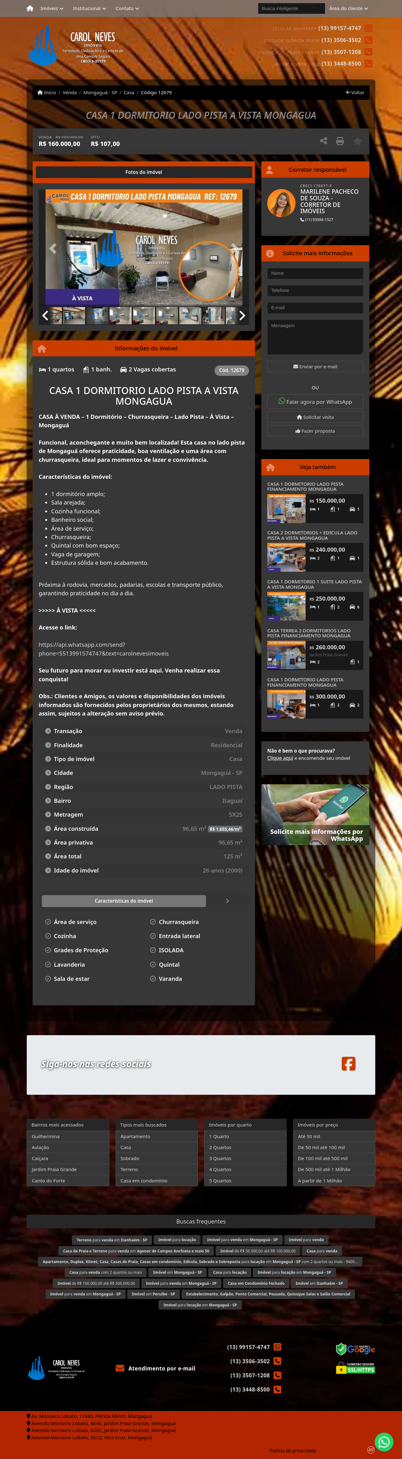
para (177, 1239)
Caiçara (40, 1158)
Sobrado (130, 1158)
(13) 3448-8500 (341, 63)
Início (46, 92)
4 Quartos (220, 1169)
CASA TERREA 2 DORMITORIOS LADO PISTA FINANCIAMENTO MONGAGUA (308, 633)
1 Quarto (219, 1136)
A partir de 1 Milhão (320, 1180)
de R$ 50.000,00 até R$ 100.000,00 (258, 1251)
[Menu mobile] (30, 8)
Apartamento (135, 1136)
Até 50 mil (309, 1136)
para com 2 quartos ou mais (105, 1272)
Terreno (129, 1169)
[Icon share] (349, 1063)
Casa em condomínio (144, 1180)
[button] (54, 248)
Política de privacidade (293, 1451)
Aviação (40, 1147)
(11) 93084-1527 (316, 219)
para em (112, 1240)
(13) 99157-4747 (339, 28)
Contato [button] (124, 8)
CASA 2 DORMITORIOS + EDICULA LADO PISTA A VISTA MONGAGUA (312, 535)
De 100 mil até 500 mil (323, 1158)
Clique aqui (280, 758)
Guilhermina (46, 1136)
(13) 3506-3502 (341, 40)
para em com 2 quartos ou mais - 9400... (200, 1261)
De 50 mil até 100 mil (321, 1147)
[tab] (59, 172)
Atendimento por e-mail (156, 1368)
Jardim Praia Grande (54, 1169)
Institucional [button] (86, 8)
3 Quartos (220, 1158)
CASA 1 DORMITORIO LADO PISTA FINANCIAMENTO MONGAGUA (305, 486)
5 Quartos (220, 1180)
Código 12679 (156, 92)
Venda (70, 92)
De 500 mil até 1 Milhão (324, 1169)
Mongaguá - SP (100, 92)
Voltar (355, 92)
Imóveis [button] (49, 8)
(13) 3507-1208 (341, 52)
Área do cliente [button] (346, 8)
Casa (129, 92)
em (177, 1272)
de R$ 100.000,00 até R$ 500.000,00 (96, 1283)
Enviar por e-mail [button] (315, 366)
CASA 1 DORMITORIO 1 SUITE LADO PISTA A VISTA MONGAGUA (314, 584)
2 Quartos (220, 1147)
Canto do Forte (48, 1180)
